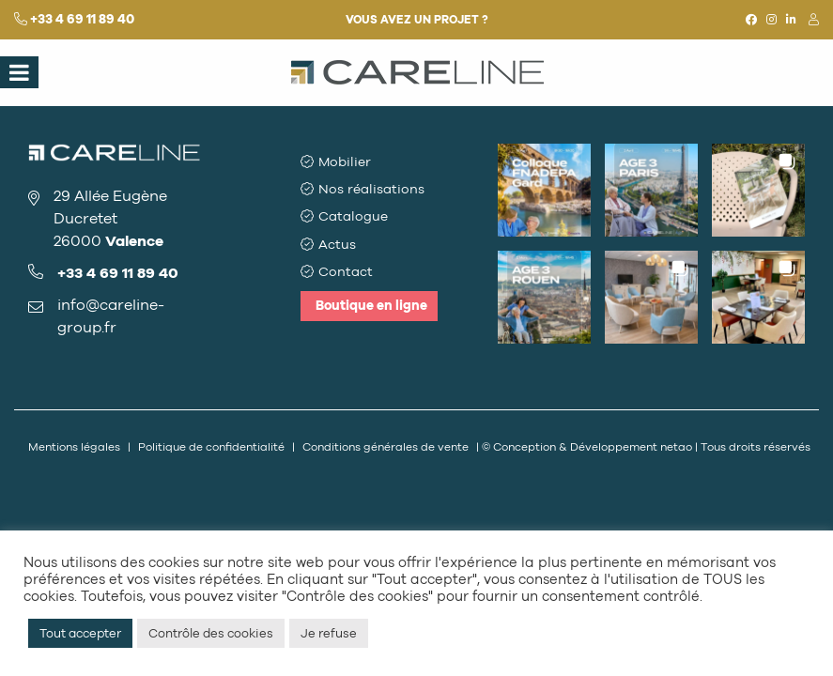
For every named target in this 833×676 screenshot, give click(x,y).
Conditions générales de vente (385, 446)
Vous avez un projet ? (417, 19)
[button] (544, 190)
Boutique (371, 306)
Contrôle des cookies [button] (210, 633)
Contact (345, 272)
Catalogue (353, 216)
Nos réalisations (371, 189)
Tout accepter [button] (80, 633)
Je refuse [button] (329, 633)
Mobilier (344, 162)
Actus (337, 245)
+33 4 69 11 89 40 (82, 19)
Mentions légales (74, 446)
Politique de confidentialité (211, 446)
